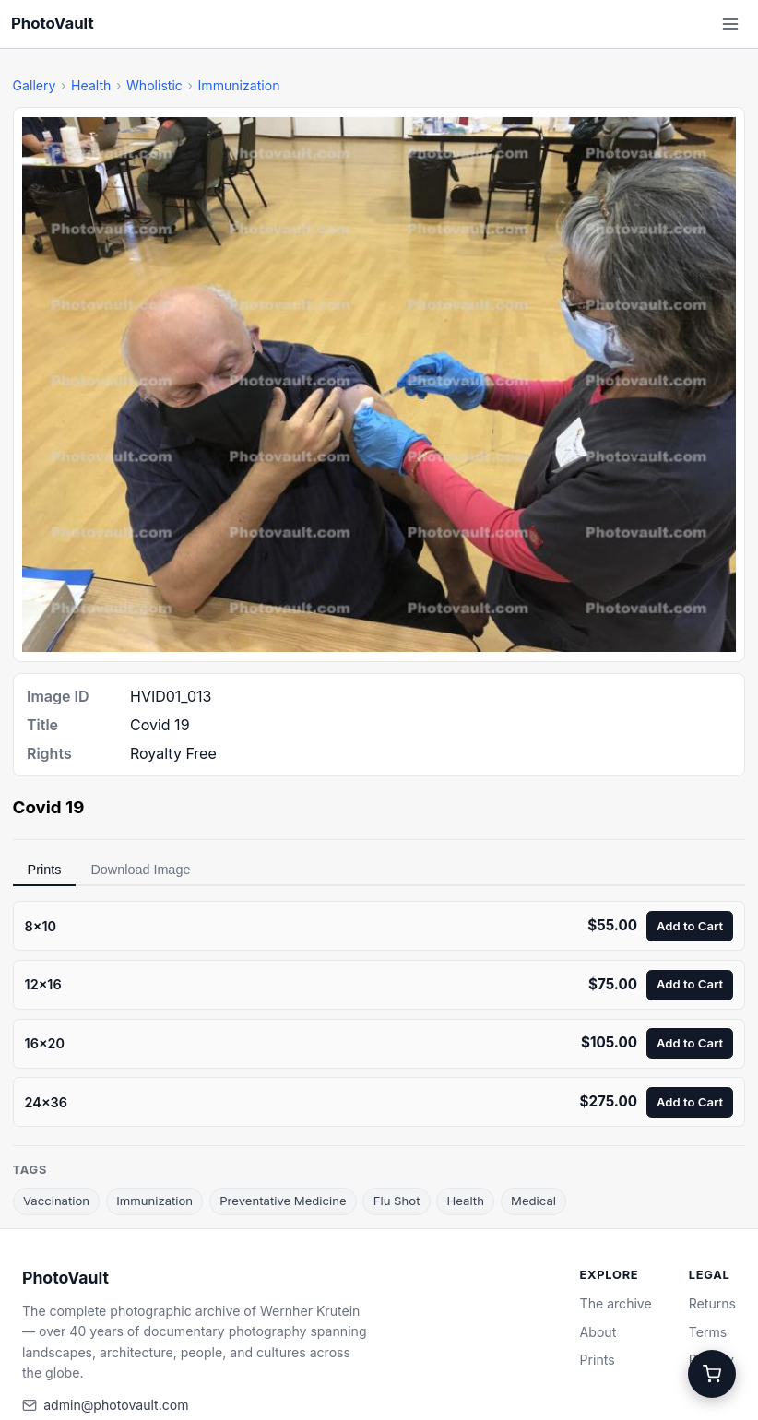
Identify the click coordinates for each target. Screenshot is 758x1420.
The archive (616, 1303)
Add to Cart (690, 925)
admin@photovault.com (115, 1405)
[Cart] (712, 1374)
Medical (533, 1200)
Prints (45, 869)
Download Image (140, 869)
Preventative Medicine (282, 1200)
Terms (708, 1332)
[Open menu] (730, 24)
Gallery (34, 85)
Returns (712, 1303)
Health (91, 85)
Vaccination (56, 1200)
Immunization (239, 85)
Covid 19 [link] (49, 807)
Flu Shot (396, 1200)
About (598, 1332)
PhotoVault (52, 23)
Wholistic (154, 85)
